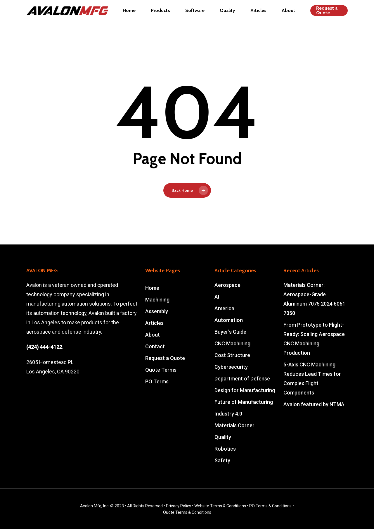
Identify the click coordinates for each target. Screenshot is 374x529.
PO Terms (157, 381)
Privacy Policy (178, 506)
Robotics (225, 449)
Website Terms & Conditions (220, 506)
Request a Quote (165, 358)
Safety (222, 460)
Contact (155, 346)
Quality (222, 437)
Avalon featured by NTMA (313, 404)
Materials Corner (234, 425)
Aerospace (227, 285)
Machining (157, 300)
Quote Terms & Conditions (187, 512)
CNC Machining (232, 343)
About (152, 335)
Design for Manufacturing (244, 390)
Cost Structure (232, 355)
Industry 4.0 (228, 414)
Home (152, 288)
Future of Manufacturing (243, 402)
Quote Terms (160, 370)
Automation (228, 320)
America (224, 308)
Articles (154, 323)
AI (216, 297)
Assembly (156, 311)
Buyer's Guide (230, 332)
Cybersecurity (231, 367)
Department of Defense (242, 378)
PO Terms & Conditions (270, 506)
